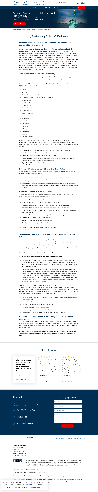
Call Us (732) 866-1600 (68, 398)
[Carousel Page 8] (68, 381)
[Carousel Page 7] (65, 381)
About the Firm (24, 7)
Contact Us (80, 7)
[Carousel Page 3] (52, 381)
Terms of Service (55, 476)
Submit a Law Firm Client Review (22, 379)
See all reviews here (22, 376)
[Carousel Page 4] (56, 381)
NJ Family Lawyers (58, 7)
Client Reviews (49, 350)
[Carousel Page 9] (71, 381)
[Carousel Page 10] (74, 381)
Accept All (7, 487)
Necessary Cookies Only (21, 487)
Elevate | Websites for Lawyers (74, 488)
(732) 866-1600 (81, 4)
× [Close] (46, 481)
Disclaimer (61, 438)
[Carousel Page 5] (59, 381)
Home (16, 7)
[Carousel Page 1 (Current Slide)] (46, 381)
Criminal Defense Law (46, 7)
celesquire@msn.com (64, 4)
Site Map (76, 438)
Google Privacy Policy (43, 476)
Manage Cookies (42, 472)
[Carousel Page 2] (49, 381)
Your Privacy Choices (20, 472)
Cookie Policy (32, 472)
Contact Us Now (19, 24)
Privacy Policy (69, 438)
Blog (74, 7)
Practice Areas (34, 7)
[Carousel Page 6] (62, 381)
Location (68, 7)
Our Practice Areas (21, 29)
